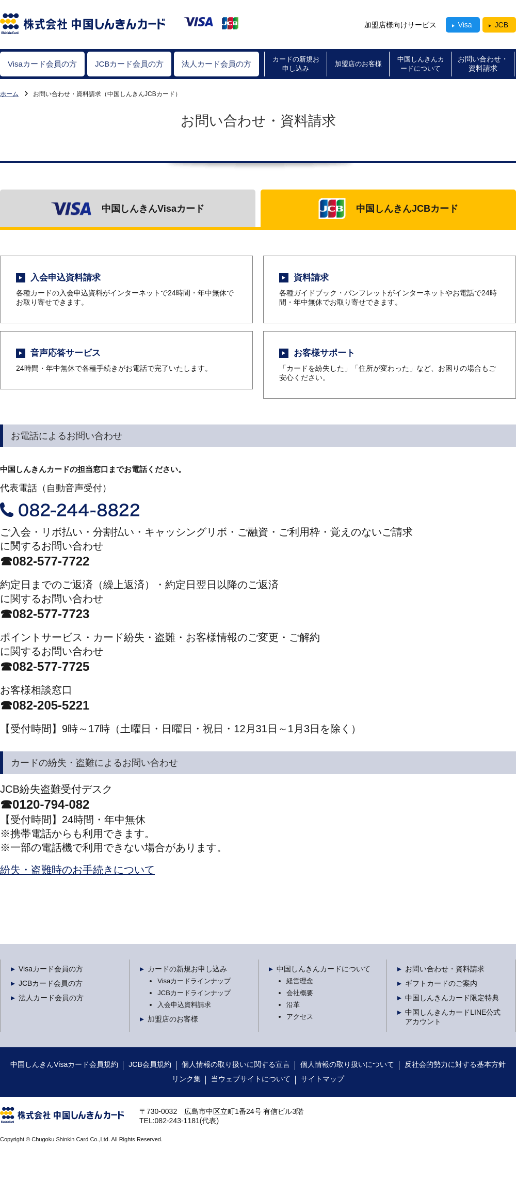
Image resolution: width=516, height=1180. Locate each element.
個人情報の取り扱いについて (347, 1064)
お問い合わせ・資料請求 (445, 969)
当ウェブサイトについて (251, 1079)
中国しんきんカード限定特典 (452, 998)
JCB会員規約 (149, 1064)
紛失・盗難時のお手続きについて (77, 869)
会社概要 (299, 993)
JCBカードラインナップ (194, 993)
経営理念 (299, 981)
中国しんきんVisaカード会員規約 (64, 1064)
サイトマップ (322, 1079)
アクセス (299, 1016)
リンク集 (186, 1079)
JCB (501, 25)
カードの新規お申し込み (187, 969)
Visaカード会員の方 (9, 94)
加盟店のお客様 (173, 1019)
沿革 (293, 1005)
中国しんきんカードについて (323, 969)
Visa (465, 25)
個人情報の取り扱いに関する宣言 (236, 1064)
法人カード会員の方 (51, 998)
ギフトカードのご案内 (441, 983)
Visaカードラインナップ (194, 981)
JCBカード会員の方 (51, 983)
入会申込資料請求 (184, 1005)
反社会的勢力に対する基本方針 (455, 1064)
